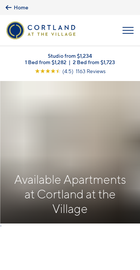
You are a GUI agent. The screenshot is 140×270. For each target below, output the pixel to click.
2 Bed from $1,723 (94, 62)
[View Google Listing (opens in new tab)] (70, 71)
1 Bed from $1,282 (45, 62)
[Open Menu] (128, 30)
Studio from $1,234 (70, 55)
